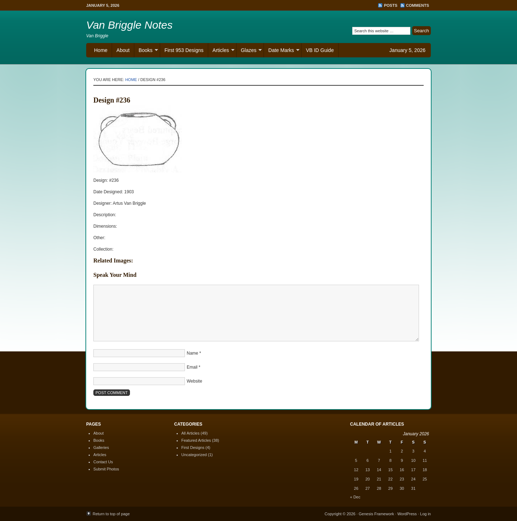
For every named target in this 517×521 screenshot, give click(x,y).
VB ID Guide (320, 50)
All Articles (190, 433)
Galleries (101, 447)
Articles (221, 51)
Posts (390, 5)
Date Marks (281, 51)
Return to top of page (111, 514)
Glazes (249, 51)
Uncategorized (194, 455)
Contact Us (103, 462)
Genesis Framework (376, 514)
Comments (417, 5)
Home (100, 50)
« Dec (355, 497)
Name (192, 353)
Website (194, 381)
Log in (425, 514)
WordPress (407, 514)
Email (192, 367)
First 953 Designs (184, 50)
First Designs (192, 447)
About (123, 50)
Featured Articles (196, 440)
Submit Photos (106, 469)
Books (146, 51)
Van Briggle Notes (129, 25)
